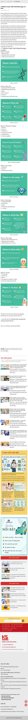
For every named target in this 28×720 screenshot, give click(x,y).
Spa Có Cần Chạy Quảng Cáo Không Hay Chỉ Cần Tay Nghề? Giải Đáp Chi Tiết (7, 510)
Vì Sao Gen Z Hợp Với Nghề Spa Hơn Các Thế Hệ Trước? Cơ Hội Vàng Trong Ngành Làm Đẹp (7, 494)
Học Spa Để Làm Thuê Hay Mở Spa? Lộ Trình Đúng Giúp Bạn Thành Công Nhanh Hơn (18, 366)
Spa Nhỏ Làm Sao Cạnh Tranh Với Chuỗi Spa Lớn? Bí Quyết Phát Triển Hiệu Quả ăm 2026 (19, 494)
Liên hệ (13, 626)
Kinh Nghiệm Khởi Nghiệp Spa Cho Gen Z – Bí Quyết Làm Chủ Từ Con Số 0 (18, 432)
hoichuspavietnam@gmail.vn (10, 647)
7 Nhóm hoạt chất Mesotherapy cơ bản (13, 349)
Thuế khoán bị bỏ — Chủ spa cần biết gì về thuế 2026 (18, 421)
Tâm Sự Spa (11, 361)
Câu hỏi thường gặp (7, 629)
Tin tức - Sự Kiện (4, 360)
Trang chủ (2, 1)
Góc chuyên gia (17, 1)
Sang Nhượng (17, 361)
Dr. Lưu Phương (4, 350)
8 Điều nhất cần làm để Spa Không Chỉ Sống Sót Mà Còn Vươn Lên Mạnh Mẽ (17, 410)
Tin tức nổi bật (9, 1)
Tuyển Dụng (13, 628)
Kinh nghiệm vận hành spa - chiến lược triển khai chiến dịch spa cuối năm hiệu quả (18, 399)
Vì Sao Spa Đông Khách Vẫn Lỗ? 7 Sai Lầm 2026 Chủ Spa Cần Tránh (18, 388)
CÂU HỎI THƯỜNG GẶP (8, 644)
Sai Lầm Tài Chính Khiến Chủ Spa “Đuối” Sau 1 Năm (18, 377)
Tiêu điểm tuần (14, 583)
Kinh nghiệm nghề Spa (21, 360)
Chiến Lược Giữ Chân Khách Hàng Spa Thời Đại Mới (19, 509)
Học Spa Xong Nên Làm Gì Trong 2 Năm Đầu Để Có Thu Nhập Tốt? (13, 474)
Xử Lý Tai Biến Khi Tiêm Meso (18, 442)
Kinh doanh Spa (4, 361)
